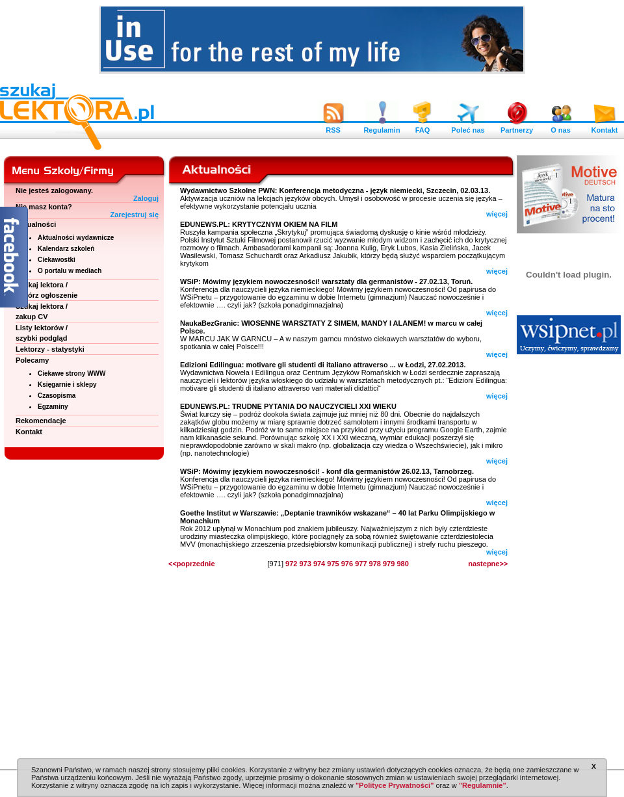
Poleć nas (467, 127)
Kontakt (604, 127)
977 (361, 564)
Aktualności (36, 224)
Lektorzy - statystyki (50, 349)
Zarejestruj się (134, 214)
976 (347, 564)
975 (333, 564)
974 (319, 564)
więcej (497, 214)
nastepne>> (488, 564)
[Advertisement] (569, 559)
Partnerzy (516, 127)
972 (291, 564)
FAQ (422, 127)
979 (389, 564)
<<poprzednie (191, 564)
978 (375, 564)
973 (305, 564)
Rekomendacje (41, 421)
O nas (561, 127)
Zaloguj (146, 198)
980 (402, 564)
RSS (333, 127)
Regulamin (381, 127)
